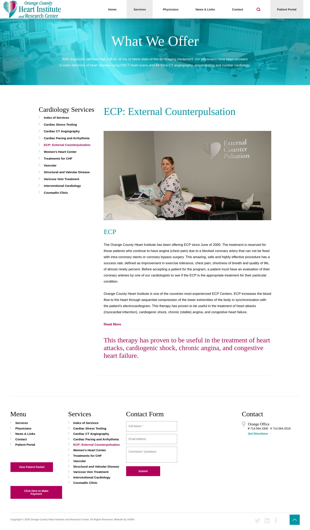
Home (112, 9)
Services (139, 9)
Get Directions (258, 433)
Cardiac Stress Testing (60, 124)
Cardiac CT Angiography (62, 131)
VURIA (131, 519)
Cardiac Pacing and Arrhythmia (67, 138)
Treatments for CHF (58, 158)
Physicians (171, 9)
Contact (237, 9)
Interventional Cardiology (62, 185)
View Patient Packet (31, 467)
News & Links (205, 9)
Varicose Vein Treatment (61, 179)
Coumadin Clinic (56, 192)
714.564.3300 (259, 428)
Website (118, 519)
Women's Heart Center (60, 151)
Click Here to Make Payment (36, 492)
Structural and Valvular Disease (67, 172)
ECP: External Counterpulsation (67, 145)
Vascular (50, 165)
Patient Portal (287, 9)
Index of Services (56, 117)
